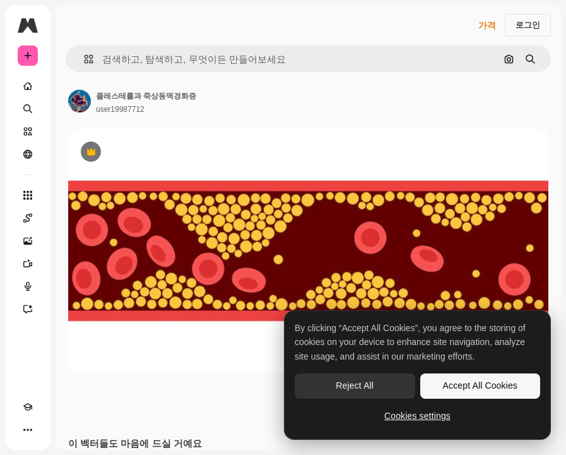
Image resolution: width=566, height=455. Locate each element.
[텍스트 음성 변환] (28, 286)
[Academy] (28, 407)
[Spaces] (28, 218)
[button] (83, 59)
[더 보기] (28, 430)
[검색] (28, 109)
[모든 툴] (28, 195)
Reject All (355, 385)
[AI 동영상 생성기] (28, 263)
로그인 (528, 25)
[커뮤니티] (28, 154)
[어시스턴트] (28, 309)
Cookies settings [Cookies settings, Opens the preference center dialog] (417, 416)
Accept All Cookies (480, 385)
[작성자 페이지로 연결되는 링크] (79, 101)
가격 (487, 25)
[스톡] (28, 131)
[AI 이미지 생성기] (28, 241)
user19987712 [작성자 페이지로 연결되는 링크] (120, 109)
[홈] (28, 86)
